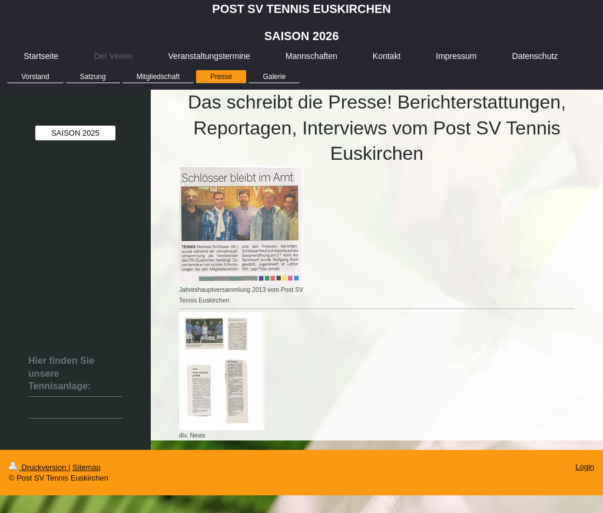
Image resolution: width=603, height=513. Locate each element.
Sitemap (86, 467)
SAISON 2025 (75, 133)
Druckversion (38, 467)
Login (584, 466)
